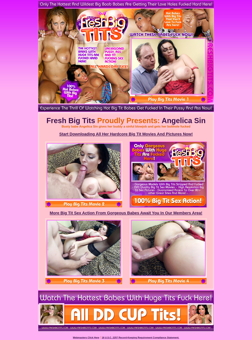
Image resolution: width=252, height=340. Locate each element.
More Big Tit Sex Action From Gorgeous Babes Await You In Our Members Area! (126, 213)
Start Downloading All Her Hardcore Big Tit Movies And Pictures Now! (126, 134)
